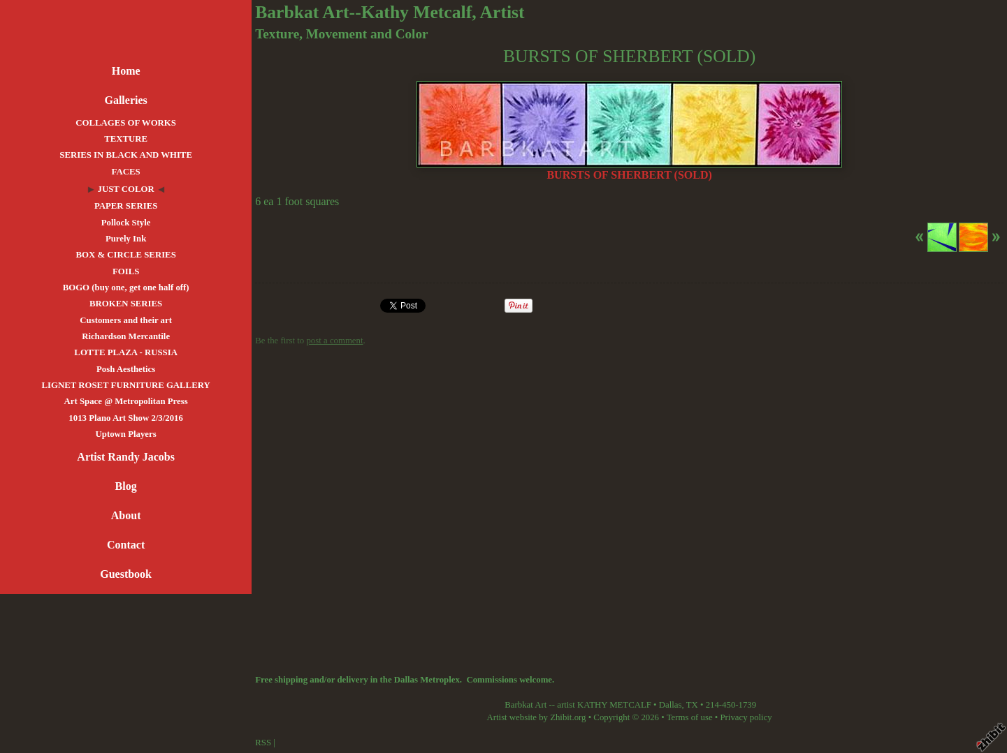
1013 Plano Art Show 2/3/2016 (125, 418)
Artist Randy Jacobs (126, 457)
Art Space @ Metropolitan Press (126, 401)
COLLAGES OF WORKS (125, 123)
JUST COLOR (126, 189)
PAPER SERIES (125, 206)
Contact (126, 545)
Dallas (670, 705)
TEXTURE (125, 139)
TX (692, 705)
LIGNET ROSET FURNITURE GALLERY (126, 385)
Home (126, 71)
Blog (126, 486)
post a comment (334, 340)
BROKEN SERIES (125, 303)
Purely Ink (126, 239)
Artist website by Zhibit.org (536, 717)
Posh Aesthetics (125, 369)
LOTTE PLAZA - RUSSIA (126, 352)
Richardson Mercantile (126, 336)
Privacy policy (745, 717)
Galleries (125, 100)
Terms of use (690, 717)
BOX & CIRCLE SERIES (125, 255)
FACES (126, 172)
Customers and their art (126, 320)
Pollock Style (126, 223)
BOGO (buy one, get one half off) (126, 287)
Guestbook (126, 574)
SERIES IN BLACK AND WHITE (125, 155)
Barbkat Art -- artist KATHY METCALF (578, 705)
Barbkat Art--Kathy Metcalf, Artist (389, 12)
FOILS (126, 271)
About (126, 515)
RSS (263, 742)
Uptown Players (126, 434)
